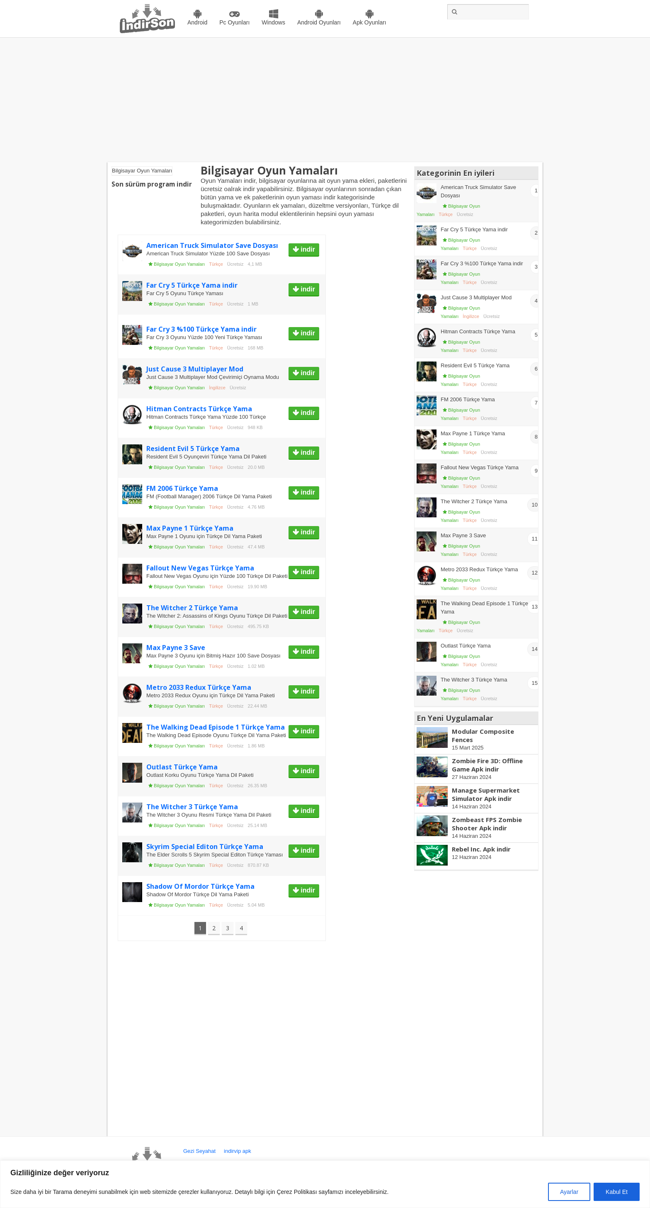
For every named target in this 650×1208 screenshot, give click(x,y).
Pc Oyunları (234, 22)
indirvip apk (237, 1151)
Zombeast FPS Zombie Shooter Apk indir (487, 823)
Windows (273, 22)
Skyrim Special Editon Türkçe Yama (204, 846)
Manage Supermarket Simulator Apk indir (486, 794)
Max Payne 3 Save (175, 647)
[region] (325, 1184)
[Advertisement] (325, 100)
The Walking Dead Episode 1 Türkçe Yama (215, 727)
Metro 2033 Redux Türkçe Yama (198, 687)
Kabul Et (617, 1192)
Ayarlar (569, 1192)
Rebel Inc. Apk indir (481, 849)
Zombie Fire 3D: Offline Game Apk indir (487, 765)
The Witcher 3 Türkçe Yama (192, 806)
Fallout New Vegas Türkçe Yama (200, 567)
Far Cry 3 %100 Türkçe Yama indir (201, 329)
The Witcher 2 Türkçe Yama (192, 607)
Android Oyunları (319, 22)
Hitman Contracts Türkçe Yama (199, 408)
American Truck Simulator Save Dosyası (212, 245)
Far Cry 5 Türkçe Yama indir (192, 285)
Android (197, 22)
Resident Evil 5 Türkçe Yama (193, 448)
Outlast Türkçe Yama (182, 766)
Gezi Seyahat (199, 1151)
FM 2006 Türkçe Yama (182, 488)
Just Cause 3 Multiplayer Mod (194, 369)
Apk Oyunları (369, 22)
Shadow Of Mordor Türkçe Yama (200, 886)
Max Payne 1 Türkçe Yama (189, 528)
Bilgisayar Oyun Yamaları (179, 264)
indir (307, 249)
